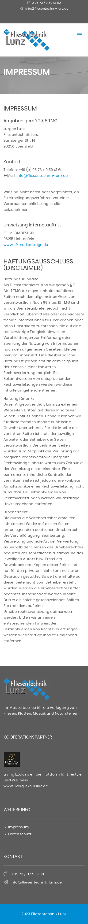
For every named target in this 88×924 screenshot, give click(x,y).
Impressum (18, 827)
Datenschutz (19, 834)
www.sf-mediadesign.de (26, 245)
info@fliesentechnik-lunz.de (46, 8)
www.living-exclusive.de (26, 786)
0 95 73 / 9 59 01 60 (46, 2)
